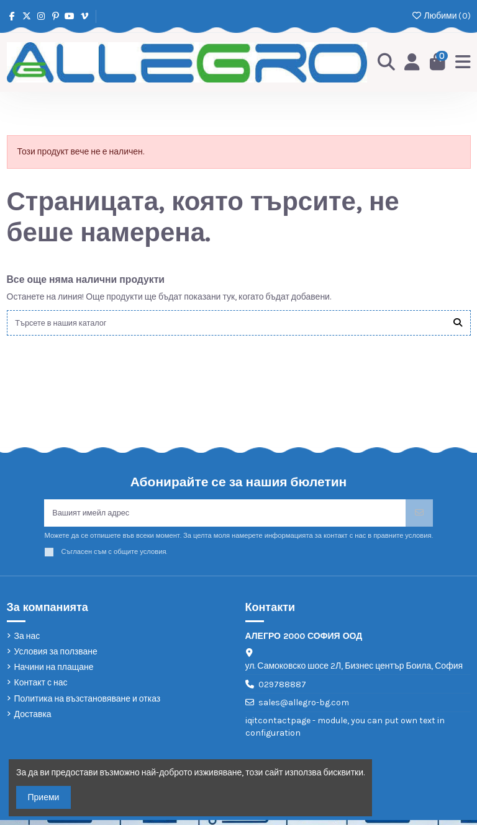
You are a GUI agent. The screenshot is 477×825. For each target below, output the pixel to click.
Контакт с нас (41, 687)
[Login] (410, 62)
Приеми (44, 797)
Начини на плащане (54, 672)
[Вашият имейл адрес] (225, 516)
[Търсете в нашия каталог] (458, 323)
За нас (27, 641)
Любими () (440, 16)
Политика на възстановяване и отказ (87, 703)
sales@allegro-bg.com (303, 707)
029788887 (282, 689)
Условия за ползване (56, 656)
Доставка (33, 718)
